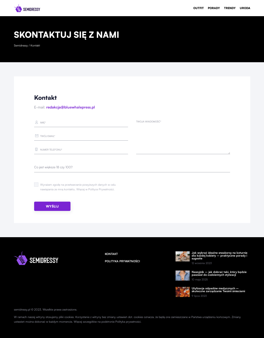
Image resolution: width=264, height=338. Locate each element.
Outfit (198, 8)
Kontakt (111, 254)
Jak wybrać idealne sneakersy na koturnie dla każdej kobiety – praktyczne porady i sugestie (219, 255)
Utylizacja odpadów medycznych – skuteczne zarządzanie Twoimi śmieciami (218, 290)
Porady (214, 8)
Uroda (245, 8)
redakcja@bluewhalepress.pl (70, 107)
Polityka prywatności (122, 261)
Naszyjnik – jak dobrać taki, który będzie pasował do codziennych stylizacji (219, 273)
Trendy (230, 8)
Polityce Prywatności (101, 189)
